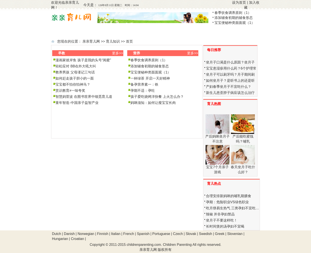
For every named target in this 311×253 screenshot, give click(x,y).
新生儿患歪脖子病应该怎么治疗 (230, 93)
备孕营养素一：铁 (144, 84)
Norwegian (86, 234)
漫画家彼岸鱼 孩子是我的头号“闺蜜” (83, 60)
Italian (115, 234)
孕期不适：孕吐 (142, 90)
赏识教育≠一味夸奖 (70, 90)
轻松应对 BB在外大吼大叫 (75, 66)
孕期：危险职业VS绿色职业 (227, 202)
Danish (69, 234)
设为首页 (239, 2)
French (128, 234)
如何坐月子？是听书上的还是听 (230, 80)
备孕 (73, 32)
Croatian (77, 239)
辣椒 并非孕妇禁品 (220, 214)
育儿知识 (113, 41)
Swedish (205, 234)
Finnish (102, 234)
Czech (178, 234)
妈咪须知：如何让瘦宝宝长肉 (153, 103)
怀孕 (103, 32)
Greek (219, 234)
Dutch (56, 234)
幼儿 (209, 32)
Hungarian (60, 239)
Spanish (143, 234)
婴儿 (175, 32)
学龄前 (244, 32)
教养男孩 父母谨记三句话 (75, 72)
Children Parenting (177, 244)
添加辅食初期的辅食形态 (233, 18)
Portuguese (161, 234)
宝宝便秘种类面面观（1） (234, 23)
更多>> (117, 53)
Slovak (191, 234)
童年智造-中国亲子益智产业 (76, 103)
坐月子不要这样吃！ (221, 220)
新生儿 (140, 32)
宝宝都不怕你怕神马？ (72, 84)
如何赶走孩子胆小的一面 (74, 78)
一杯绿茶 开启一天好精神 (150, 78)
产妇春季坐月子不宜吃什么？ (228, 86)
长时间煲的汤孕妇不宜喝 (225, 226)
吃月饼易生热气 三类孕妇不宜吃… (232, 208)
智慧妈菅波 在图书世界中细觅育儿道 (83, 96)
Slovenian (234, 234)
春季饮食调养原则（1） (232, 13)
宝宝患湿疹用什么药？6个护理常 (231, 68)
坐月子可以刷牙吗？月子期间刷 (230, 74)
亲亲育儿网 (91, 41)
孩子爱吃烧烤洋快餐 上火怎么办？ (157, 96)
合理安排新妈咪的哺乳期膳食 (228, 196)
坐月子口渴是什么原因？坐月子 (230, 62)
